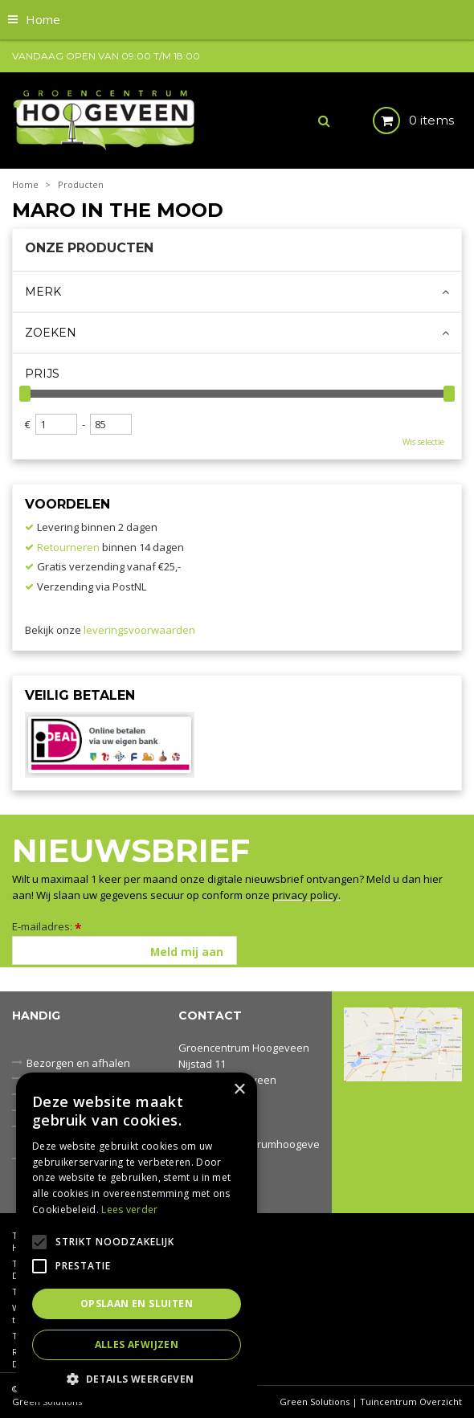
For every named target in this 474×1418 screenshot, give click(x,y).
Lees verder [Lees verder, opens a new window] (129, 1209)
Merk (43, 291)
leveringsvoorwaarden (139, 630)
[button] (136, 1378)
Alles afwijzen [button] (137, 1344)
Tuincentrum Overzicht (411, 1402)
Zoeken (50, 332)
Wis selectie (423, 442)
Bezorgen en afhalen (78, 1063)
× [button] (239, 1090)
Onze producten (89, 247)
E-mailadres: (47, 926)
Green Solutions (314, 1402)
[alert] (136, 1237)
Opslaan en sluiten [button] (136, 1303)
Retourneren (68, 547)
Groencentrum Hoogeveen (243, 1047)
